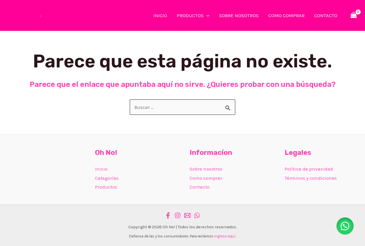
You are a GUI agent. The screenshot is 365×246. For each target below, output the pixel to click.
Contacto (200, 187)
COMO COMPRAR (286, 15)
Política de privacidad (309, 169)
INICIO (160, 15)
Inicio (101, 169)
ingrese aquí (224, 236)
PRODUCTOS (193, 15)
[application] (206, 15)
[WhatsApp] (197, 215)
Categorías (107, 178)
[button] (345, 226)
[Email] (187, 215)
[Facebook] (168, 215)
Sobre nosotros (206, 169)
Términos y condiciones (311, 178)
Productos (106, 187)
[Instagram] (178, 215)
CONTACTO (325, 15)
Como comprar (206, 178)
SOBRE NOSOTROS (239, 15)
